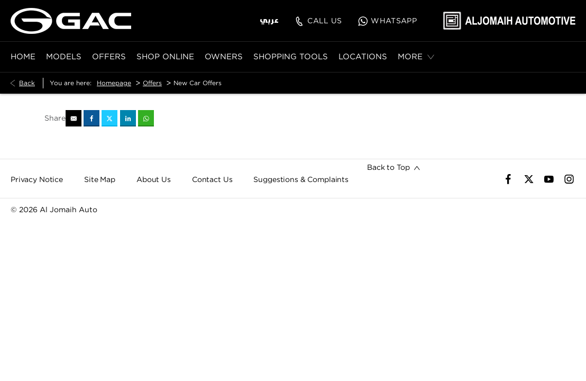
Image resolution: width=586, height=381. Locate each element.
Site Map (99, 179)
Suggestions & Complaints (301, 179)
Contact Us (212, 179)
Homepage (114, 82)
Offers (152, 82)
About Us (153, 179)
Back (27, 82)
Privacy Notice (37, 179)
